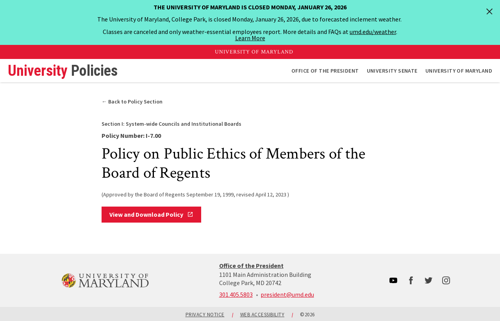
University (63, 70)
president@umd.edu (287, 294)
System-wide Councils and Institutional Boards (171, 124)
